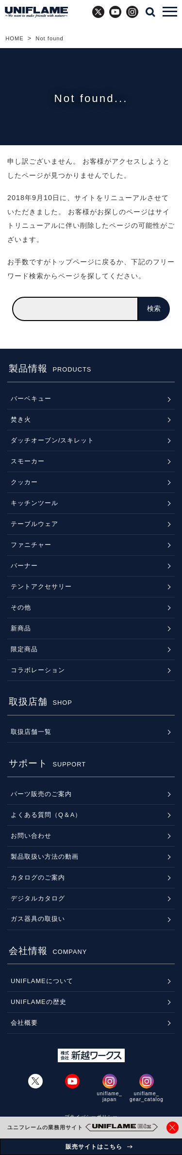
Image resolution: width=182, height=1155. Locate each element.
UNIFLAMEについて (42, 981)
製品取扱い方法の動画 (45, 856)
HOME (14, 38)
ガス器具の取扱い (38, 918)
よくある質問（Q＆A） (46, 814)
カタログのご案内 (38, 877)
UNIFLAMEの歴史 (38, 1001)
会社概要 (24, 1022)
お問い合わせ (31, 835)
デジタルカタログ (38, 898)
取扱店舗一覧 (31, 731)
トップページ (73, 262)
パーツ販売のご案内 (41, 794)
